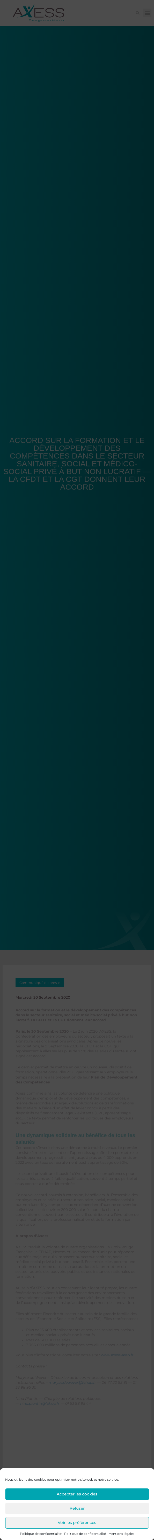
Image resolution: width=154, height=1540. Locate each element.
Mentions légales (121, 1534)
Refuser (77, 1508)
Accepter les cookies (77, 1494)
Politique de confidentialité (41, 1534)
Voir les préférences (77, 1522)
